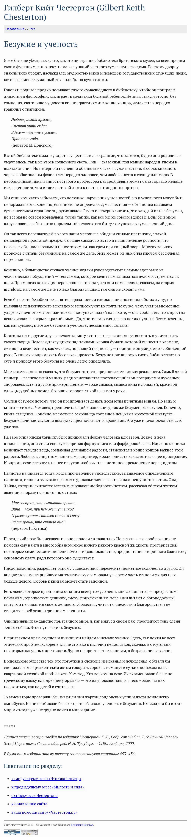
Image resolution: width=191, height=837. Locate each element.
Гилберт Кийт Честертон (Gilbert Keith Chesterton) (74, 12)
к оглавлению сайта (29, 803)
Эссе (32, 29)
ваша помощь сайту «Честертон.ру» (44, 812)
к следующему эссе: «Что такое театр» (46, 778)
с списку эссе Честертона (34, 795)
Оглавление (14, 29)
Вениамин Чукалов (82, 825)
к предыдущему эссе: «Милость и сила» (47, 787)
